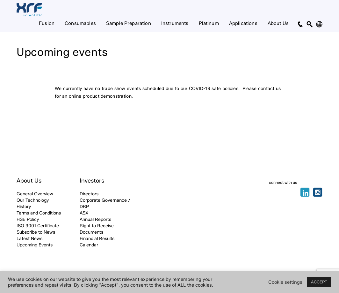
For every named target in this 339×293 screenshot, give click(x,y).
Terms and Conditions (39, 213)
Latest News (29, 238)
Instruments (175, 23)
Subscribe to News (36, 232)
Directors (89, 194)
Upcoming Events (35, 245)
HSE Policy (28, 219)
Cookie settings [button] (285, 282)
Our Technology (33, 200)
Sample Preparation (128, 23)
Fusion (46, 23)
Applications (243, 23)
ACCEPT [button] (319, 281)
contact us (269, 88)
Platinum (209, 23)
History (24, 206)
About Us (278, 23)
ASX (84, 213)
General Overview (35, 194)
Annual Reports (95, 219)
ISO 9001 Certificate (38, 226)
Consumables (80, 23)
